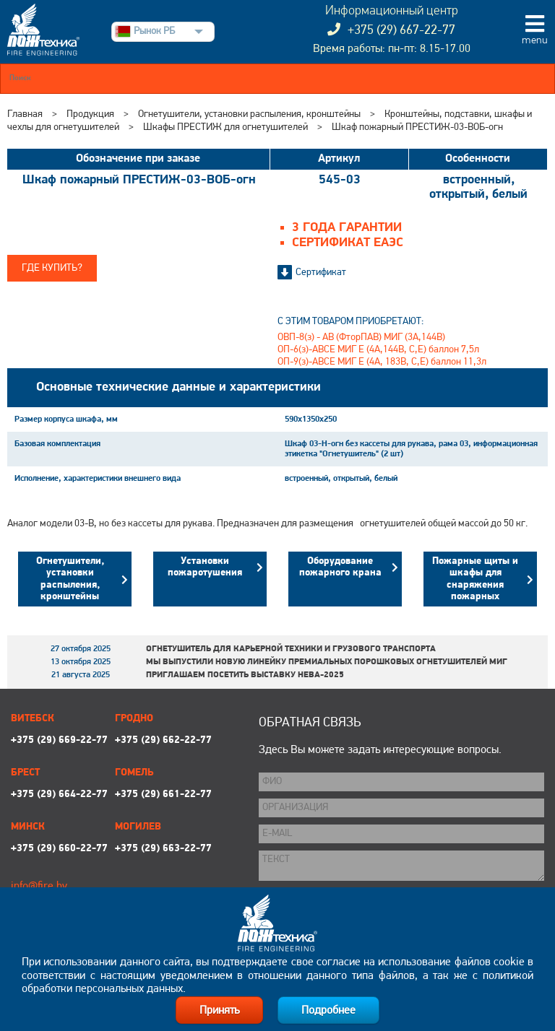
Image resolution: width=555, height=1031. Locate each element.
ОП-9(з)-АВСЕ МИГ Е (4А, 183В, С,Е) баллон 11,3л (382, 362)
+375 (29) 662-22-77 (163, 740)
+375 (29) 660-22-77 (59, 848)
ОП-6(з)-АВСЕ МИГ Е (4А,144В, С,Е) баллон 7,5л (378, 349)
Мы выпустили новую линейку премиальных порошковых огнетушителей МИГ (326, 662)
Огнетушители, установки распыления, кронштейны (249, 114)
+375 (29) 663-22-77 (163, 848)
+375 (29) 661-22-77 (163, 794)
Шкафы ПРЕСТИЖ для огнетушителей (225, 127)
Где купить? (52, 268)
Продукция (90, 114)
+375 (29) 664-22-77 (59, 794)
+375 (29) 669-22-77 (59, 740)
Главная (25, 114)
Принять (219, 1011)
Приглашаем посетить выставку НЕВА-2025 (245, 675)
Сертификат (321, 272)
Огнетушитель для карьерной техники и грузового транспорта (291, 649)
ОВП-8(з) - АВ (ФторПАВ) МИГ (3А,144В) (361, 337)
